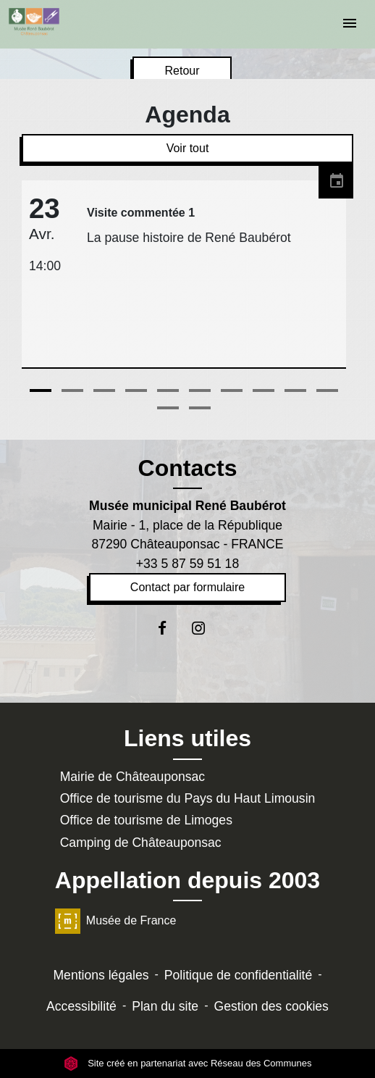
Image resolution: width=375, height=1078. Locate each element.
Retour (181, 70)
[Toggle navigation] (350, 24)
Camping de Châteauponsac (141, 842)
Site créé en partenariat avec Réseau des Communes (188, 1063)
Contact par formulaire (187, 587)
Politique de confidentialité (238, 975)
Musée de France (116, 920)
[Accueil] (34, 21)
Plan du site (165, 1006)
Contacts (187, 468)
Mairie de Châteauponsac (133, 776)
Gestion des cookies (271, 1006)
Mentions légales (100, 975)
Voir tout (188, 148)
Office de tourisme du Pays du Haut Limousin (188, 798)
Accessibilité (81, 1006)
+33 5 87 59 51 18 (187, 563)
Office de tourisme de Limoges (146, 820)
